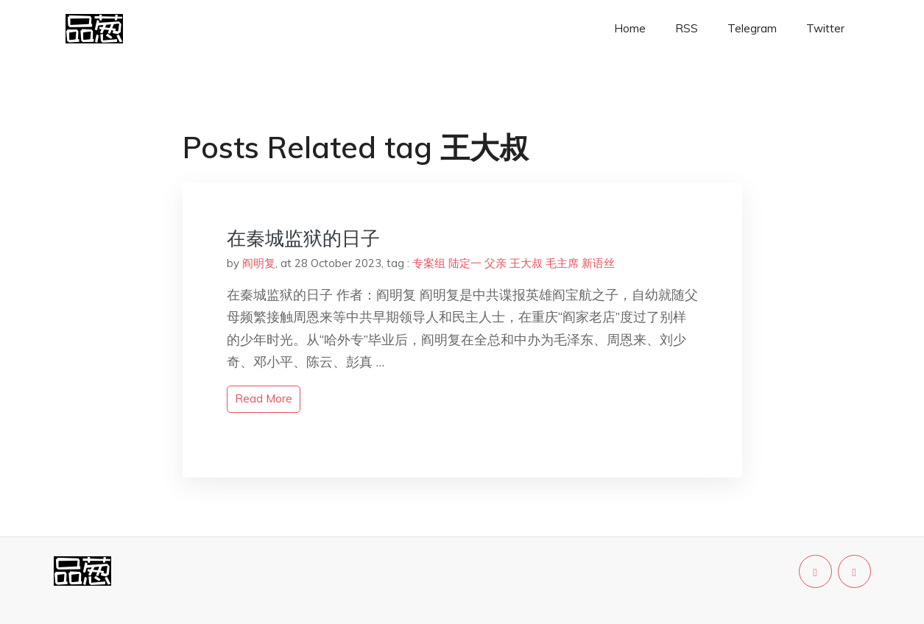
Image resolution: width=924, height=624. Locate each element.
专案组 (428, 263)
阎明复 (258, 263)
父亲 (495, 263)
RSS (686, 28)
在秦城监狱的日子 (303, 238)
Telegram (752, 28)
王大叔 (526, 263)
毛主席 (562, 263)
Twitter (825, 28)
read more (263, 398)
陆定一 (465, 263)
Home (630, 28)
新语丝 (598, 263)
